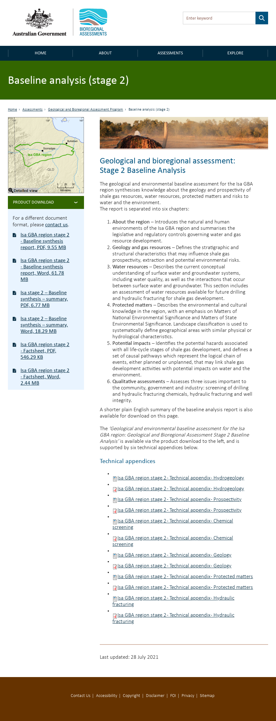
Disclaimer (155, 696)
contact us (56, 224)
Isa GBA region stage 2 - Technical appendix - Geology (174, 555)
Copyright (131, 696)
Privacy (188, 696)
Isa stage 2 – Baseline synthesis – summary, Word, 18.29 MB (44, 324)
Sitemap (207, 696)
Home (40, 53)
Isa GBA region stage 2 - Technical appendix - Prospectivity (179, 499)
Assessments (170, 53)
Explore (235, 53)
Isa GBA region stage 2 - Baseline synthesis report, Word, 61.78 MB (45, 270)
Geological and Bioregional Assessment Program (85, 110)
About (105, 53)
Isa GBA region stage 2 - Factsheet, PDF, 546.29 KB (45, 350)
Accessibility (106, 696)
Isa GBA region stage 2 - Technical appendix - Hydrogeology (180, 478)
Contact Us (80, 696)
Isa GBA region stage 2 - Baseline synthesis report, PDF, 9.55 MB (45, 241)
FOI (173, 696)
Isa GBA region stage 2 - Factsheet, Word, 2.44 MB (45, 376)
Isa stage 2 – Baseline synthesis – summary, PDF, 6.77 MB (44, 299)
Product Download (33, 202)
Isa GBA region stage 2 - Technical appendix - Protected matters (185, 576)
